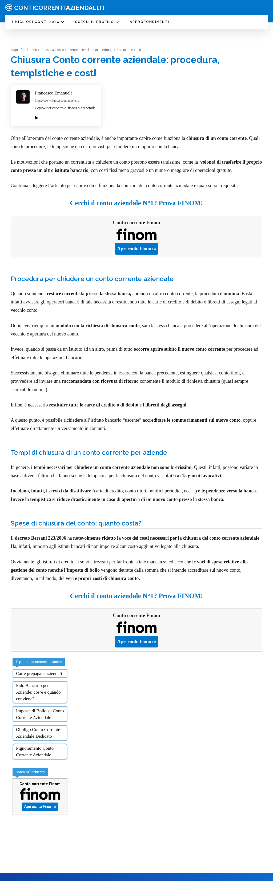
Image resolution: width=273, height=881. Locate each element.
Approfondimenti (24, 50)
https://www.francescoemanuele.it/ (57, 100)
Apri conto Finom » (136, 247)
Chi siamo (135, 870)
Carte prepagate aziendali (39, 664)
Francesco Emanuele (54, 93)
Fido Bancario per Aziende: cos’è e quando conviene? (38, 683)
